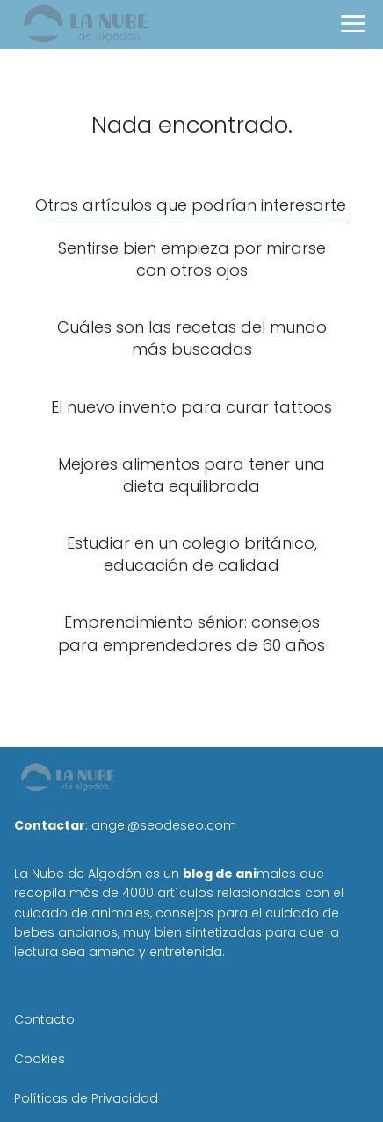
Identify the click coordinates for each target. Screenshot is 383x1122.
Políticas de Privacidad (86, 1098)
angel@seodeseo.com (163, 825)
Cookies (39, 1059)
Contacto (44, 1019)
